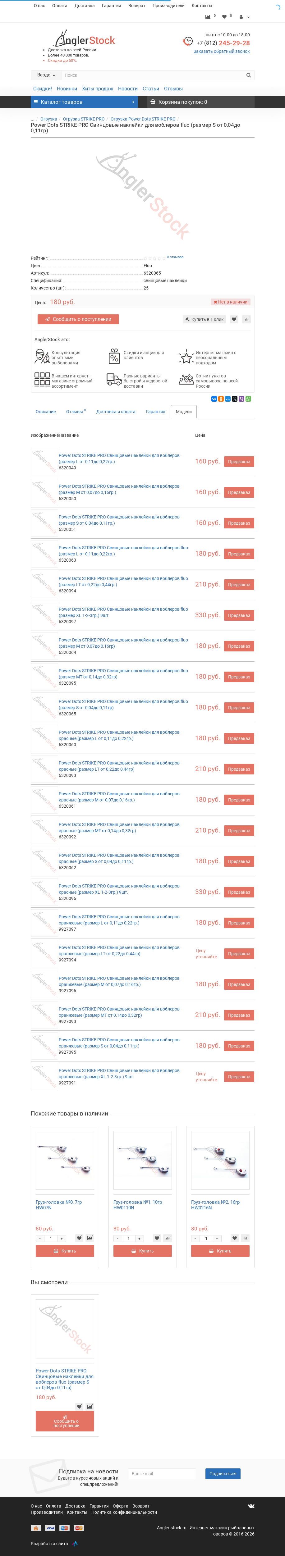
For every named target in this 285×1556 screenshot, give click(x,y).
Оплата (59, 5)
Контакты (202, 5)
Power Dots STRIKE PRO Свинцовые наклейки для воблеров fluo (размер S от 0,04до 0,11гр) (65, 1379)
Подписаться (223, 1473)
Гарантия (111, 5)
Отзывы (173, 89)
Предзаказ (239, 461)
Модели (184, 411)
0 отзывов (175, 257)
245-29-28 (223, 43)
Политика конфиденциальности (124, 1512)
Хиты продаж (97, 89)
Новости (128, 89)
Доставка (85, 5)
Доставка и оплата (116, 411)
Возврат (136, 5)
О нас (39, 5)
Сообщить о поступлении (78, 319)
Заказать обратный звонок (222, 51)
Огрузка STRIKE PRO (84, 118)
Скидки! (42, 89)
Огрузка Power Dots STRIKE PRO (143, 118)
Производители (169, 5)
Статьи (151, 89)
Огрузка (48, 118)
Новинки (67, 89)
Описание (46, 411)
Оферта (121, 1506)
